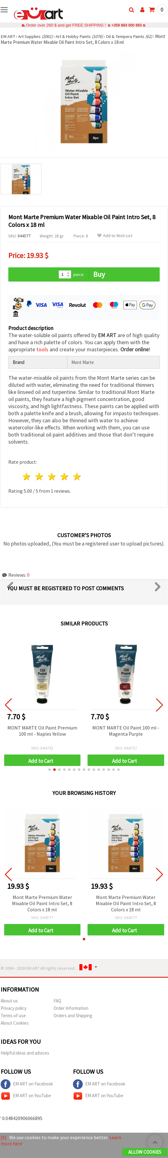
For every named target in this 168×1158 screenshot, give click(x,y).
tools (42, 349)
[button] (49, 769)
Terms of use (13, 1015)
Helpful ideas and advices (25, 1053)
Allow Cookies (144, 1152)
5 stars (77, 476)
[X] (3, 1138)
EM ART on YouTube (26, 1096)
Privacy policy (13, 1008)
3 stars (52, 476)
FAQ (57, 1001)
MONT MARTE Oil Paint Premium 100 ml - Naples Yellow (42, 731)
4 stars (64, 476)
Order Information (71, 1008)
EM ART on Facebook (27, 1084)
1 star (27, 476)
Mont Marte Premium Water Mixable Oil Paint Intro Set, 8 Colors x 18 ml (42, 903)
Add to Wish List (114, 235)
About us (9, 1001)
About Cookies (15, 1023)
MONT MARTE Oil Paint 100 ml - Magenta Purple (125, 731)
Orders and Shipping (73, 1015)
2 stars (39, 476)
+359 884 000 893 (126, 25)
